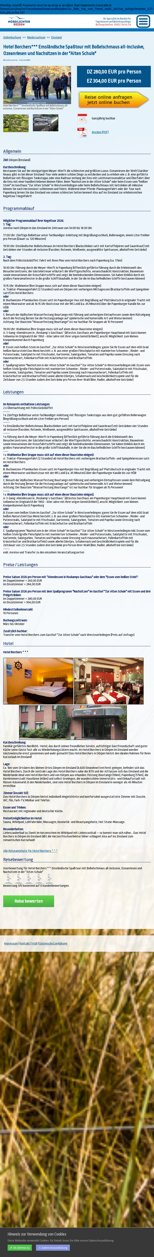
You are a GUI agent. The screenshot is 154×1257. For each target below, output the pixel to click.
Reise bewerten (28, 901)
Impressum (11, 943)
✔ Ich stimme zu (19, 1247)
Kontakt (25, 943)
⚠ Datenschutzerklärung (52, 1247)
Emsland (56, 37)
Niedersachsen (36, 37)
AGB (34, 943)
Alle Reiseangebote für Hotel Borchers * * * (30, 851)
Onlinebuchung (12, 37)
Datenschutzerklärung (53, 943)
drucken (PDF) (100, 132)
